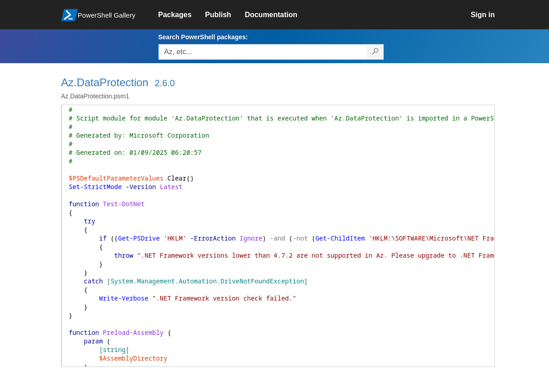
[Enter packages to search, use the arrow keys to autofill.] (262, 52)
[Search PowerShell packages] (375, 52)
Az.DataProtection (104, 82)
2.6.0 (164, 83)
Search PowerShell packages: (203, 37)
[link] (181, 15)
